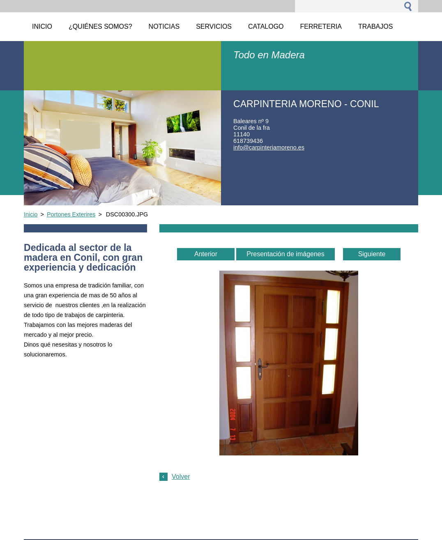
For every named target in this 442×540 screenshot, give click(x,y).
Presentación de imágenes (285, 253)
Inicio (31, 214)
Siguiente (372, 253)
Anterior (205, 253)
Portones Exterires (71, 214)
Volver (181, 476)
